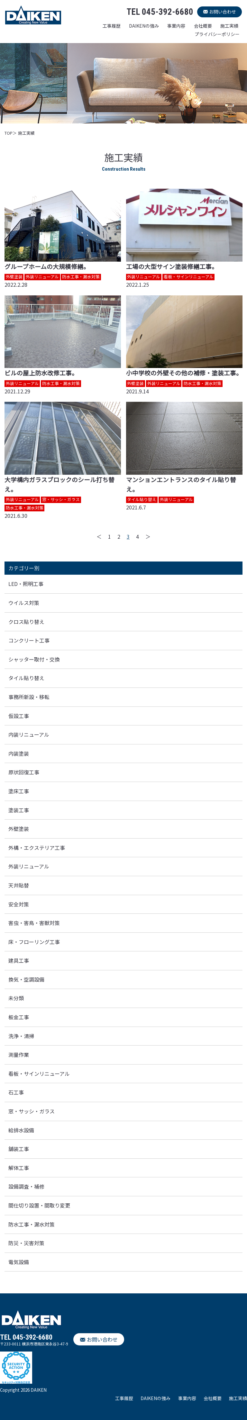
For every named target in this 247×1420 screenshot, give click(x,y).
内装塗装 (18, 753)
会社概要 (203, 25)
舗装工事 (18, 1149)
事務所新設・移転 (29, 697)
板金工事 (18, 1017)
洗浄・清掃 (21, 1036)
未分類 (16, 998)
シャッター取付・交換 (34, 659)
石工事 (16, 1092)
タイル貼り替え (26, 678)
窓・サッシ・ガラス (31, 1111)
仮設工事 (18, 716)
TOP (9, 133)
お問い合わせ (222, 11)
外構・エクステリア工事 (36, 847)
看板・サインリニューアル (39, 1073)
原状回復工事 (23, 772)
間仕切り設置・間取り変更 (39, 1205)
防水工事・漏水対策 (31, 1224)
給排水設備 (21, 1130)
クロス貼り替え (26, 621)
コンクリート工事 (29, 640)
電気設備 (18, 1262)
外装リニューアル (28, 866)
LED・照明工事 (25, 584)
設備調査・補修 (26, 1186)
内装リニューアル (28, 734)
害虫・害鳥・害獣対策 (34, 923)
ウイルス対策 (23, 603)
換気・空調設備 (26, 979)
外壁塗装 (18, 828)
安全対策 (18, 904)
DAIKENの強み (144, 25)
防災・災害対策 (26, 1243)
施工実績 (229, 25)
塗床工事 (18, 791)
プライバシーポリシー (217, 34)
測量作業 (18, 1054)
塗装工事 (18, 810)
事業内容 (176, 25)
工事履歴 (112, 25)
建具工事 (18, 960)
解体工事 (18, 1168)
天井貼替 (18, 885)
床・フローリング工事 (34, 942)
